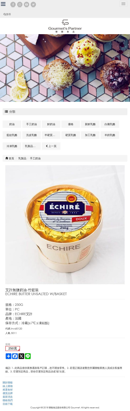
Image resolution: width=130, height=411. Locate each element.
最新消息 (8, 396)
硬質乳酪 (70, 135)
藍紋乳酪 (12, 135)
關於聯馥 (8, 382)
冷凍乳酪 (12, 146)
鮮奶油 (51, 124)
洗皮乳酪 (31, 135)
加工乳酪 (90, 135)
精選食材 (8, 389)
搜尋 (7, 14)
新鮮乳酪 (90, 124)
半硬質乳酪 (51, 135)
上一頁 (51, 146)
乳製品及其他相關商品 (33, 146)
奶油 (12, 124)
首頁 (9, 158)
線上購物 (8, 386)
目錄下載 (8, 403)
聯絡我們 (8, 400)
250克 (12, 348)
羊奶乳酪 (110, 135)
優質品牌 (8, 393)
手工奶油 (31, 124)
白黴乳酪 (110, 124)
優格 (70, 124)
